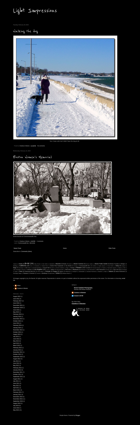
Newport (125, 269)
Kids (124, 267)
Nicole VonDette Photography (83, 288)
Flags (67, 267)
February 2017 (17, 301)
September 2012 (18, 356)
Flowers (79, 267)
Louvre (47, 269)
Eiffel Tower (28, 267)
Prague (55, 271)
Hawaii (103, 267)
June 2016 (16, 303)
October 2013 (17, 332)
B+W (27, 263)
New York (109, 269)
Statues (111, 271)
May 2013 (16, 341)
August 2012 (16, 359)
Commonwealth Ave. (23, 243)
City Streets (68, 265)
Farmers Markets (60, 267)
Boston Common (79, 264)
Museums (76, 269)
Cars (31, 265)
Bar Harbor (45, 263)
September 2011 (18, 376)
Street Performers (120, 271)
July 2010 (16, 405)
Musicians (83, 269)
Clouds (75, 265)
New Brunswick (91, 269)
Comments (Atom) (26, 251)
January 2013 (17, 350)
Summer (32, 273)
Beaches (58, 264)
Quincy (61, 271)
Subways (25, 273)
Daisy (117, 266)
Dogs (14, 267)
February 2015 (17, 314)
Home (65, 248)
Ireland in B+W (78, 296)
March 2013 (16, 345)
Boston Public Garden (101, 264)
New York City (117, 269)
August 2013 (16, 334)
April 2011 (16, 388)
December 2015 (17, 305)
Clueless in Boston (22, 288)
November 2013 (17, 330)
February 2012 (17, 368)
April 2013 (16, 343)
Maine (52, 269)
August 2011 (16, 379)
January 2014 (17, 327)
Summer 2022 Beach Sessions (82, 289)
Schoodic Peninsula (91, 271)
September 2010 (18, 401)
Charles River (45, 265)
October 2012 (17, 354)
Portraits (48, 271)
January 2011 (17, 394)
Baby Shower (37, 263)
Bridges (123, 263)
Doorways (21, 267)
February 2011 (17, 392)
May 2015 (16, 312)
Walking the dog (25, 31)
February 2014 (17, 325)
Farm (53, 267)
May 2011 (16, 385)
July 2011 (16, 381)
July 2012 (16, 361)
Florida (72, 267)
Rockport (75, 271)
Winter (58, 273)
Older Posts (111, 248)
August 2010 (16, 403)
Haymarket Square (111, 267)
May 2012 (16, 365)
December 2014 (17, 318)
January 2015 (17, 316)
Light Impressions (35, 11)
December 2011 (17, 372)
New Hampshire (101, 269)
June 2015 (16, 310)
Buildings (15, 265)
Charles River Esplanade (56, 265)
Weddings (44, 273)
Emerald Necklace (37, 267)
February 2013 (17, 347)
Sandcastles (82, 271)
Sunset (38, 273)
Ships (105, 271)
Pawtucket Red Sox (30, 271)
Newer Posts (17, 248)
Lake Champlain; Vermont (19, 269)
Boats (64, 263)
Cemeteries (36, 265)
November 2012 (17, 352)
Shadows (100, 271)
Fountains (88, 267)
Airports (15, 263)
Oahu (16, 271)
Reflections (68, 271)
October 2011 (17, 374)
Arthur (19, 285)
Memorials (32, 243)
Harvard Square (96, 267)
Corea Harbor (110, 265)
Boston (70, 263)
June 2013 (16, 339)
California (22, 266)
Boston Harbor (89, 263)
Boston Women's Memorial (32, 157)
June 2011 (16, 383)
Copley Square (101, 265)
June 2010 (16, 408)
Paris (20, 271)
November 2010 (17, 399)
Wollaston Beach (66, 273)
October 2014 (17, 321)
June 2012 (16, 363)
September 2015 (18, 307)
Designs (123, 265)
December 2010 (17, 396)
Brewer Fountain (114, 263)
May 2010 (16, 410)
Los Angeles (38, 269)
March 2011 (16, 390)
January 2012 (17, 370)
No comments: (41, 145)
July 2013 (16, 336)
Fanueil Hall (46, 267)
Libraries (29, 269)
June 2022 (16, 298)
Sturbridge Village (17, 273)
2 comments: (40, 241)
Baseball (52, 263)
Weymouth (51, 273)
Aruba (20, 264)
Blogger (78, 415)
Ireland (119, 267)
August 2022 (16, 296)
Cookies (94, 265)
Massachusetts (59, 269)
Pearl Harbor (40, 271)
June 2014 (16, 323)
